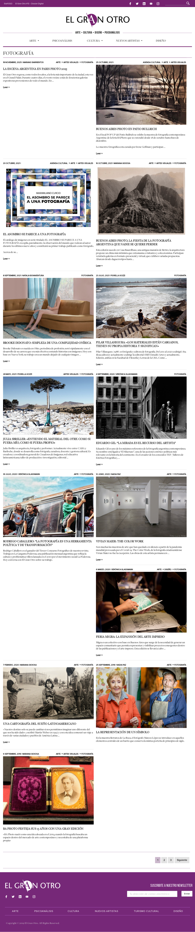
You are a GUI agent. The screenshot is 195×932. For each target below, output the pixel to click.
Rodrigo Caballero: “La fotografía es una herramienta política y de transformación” (47, 543)
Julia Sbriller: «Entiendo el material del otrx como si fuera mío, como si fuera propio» (46, 441)
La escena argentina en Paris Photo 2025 (35, 69)
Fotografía (87, 62)
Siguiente (182, 860)
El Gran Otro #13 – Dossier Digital (29, 3)
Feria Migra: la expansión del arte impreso (130, 637)
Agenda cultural (152, 62)
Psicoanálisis (62, 40)
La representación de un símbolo (122, 732)
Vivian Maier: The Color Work (119, 541)
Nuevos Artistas (127, 40)
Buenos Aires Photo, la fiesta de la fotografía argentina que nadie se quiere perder (133, 242)
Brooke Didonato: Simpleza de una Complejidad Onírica (47, 343)
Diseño (161, 40)
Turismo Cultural (146, 911)
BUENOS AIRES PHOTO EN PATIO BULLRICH (126, 129)
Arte (32, 40)
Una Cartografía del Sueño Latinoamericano (39, 724)
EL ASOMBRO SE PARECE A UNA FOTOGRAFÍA (34, 234)
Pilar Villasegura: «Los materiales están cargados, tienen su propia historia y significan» (137, 344)
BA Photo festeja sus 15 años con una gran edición (43, 829)
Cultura (93, 40)
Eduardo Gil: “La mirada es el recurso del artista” (136, 443)
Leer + (6, 87)
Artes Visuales (70, 62)
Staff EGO (8, 3)
